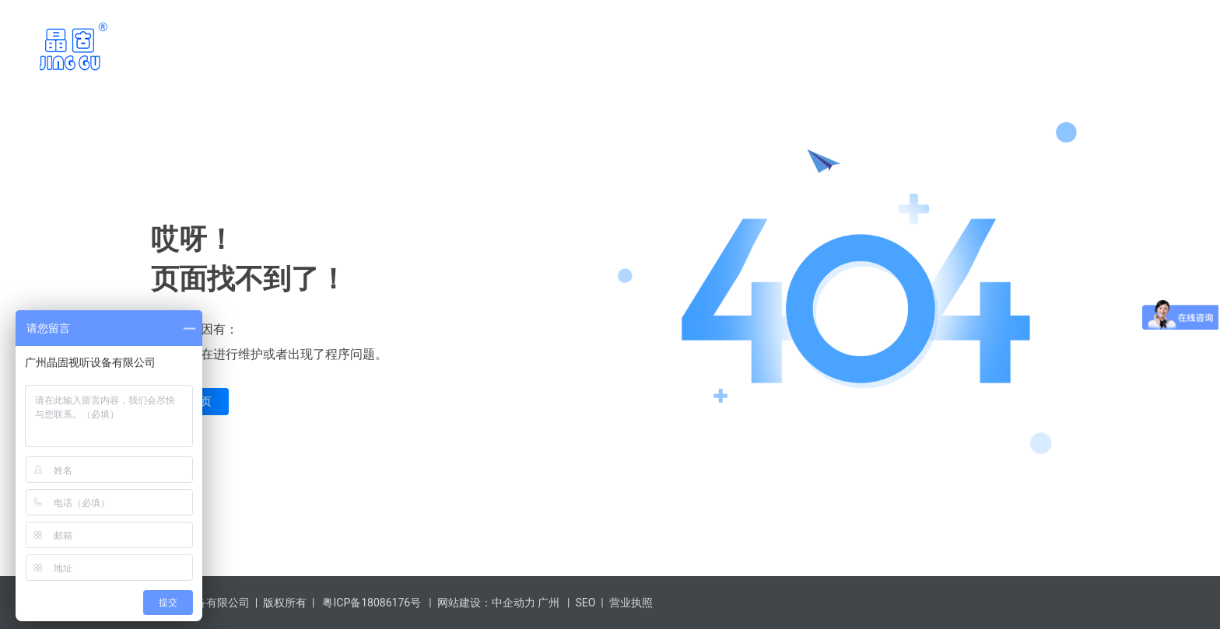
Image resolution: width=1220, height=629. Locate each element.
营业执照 (631, 602)
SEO (585, 602)
